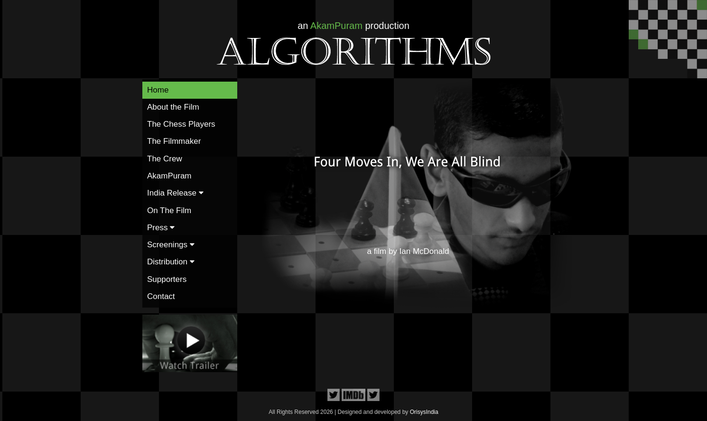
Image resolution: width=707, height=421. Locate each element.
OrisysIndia (424, 412)
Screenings (171, 244)
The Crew (164, 158)
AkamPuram (169, 175)
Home (157, 89)
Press (161, 227)
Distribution (171, 261)
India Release (175, 192)
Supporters (166, 279)
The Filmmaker (174, 141)
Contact (161, 296)
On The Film (169, 210)
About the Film (173, 107)
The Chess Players (181, 124)
